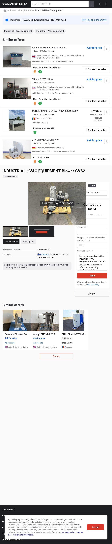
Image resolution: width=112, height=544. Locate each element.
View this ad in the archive (94, 19)
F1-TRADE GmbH (41, 157)
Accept (95, 527)
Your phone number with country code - (91, 239)
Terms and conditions (12, 539)
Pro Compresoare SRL (43, 128)
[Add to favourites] (106, 48)
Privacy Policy (93, 284)
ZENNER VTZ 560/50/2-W (45, 140)
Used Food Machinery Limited (47, 67)
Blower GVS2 (50, 19)
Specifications (11, 241)
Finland (45, 254)
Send (92, 275)
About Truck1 (8, 510)
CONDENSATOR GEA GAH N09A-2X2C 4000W (55, 111)
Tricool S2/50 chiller (42, 79)
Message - (85, 250)
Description (28, 241)
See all (56, 356)
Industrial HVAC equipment (18, 31)
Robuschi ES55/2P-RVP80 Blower (49, 47)
